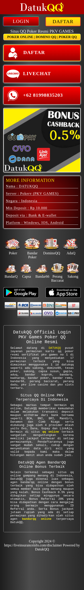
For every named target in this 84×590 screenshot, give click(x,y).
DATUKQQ (55, 352)
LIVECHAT (28, 74)
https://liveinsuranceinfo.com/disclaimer (33, 582)
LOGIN (21, 21)
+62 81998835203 (34, 95)
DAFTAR (63, 21)
